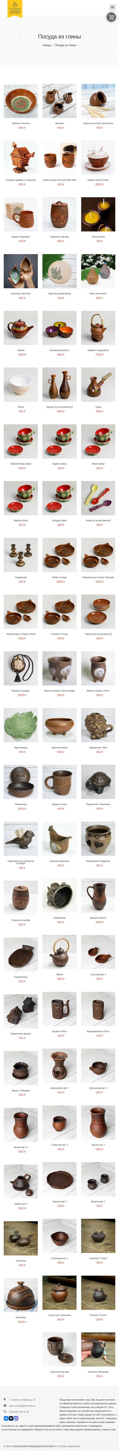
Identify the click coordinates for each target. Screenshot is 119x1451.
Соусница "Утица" (98, 1259)
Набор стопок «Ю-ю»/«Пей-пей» (59, 181)
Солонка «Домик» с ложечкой (20, 181)
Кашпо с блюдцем (21, 1092)
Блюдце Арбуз (59, 521)
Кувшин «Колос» (98, 919)
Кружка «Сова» (59, 805)
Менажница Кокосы (59, 351)
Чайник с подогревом (98, 351)
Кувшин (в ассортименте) (59, 408)
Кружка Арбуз (59, 465)
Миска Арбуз (98, 465)
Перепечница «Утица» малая (21, 635)
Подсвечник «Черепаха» (98, 805)
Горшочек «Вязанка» (98, 1373)
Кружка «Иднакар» (20, 238)
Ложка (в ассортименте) (98, 521)
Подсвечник (20, 578)
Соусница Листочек (21, 295)
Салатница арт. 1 (59, 1259)
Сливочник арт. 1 (59, 1146)
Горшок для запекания (59, 1316)
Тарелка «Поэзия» (21, 123)
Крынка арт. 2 (20, 1148)
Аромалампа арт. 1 (59, 1089)
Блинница (20, 1318)
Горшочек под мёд (59, 238)
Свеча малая (98, 238)
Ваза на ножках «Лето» (98, 692)
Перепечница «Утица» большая (98, 578)
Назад (47, 45)
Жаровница (20, 805)
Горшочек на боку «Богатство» (98, 123)
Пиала (21, 408)
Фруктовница (21, 749)
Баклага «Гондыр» (21, 692)
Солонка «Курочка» (59, 862)
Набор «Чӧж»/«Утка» (98, 181)
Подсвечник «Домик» (20, 1035)
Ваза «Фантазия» (98, 295)
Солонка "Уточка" (98, 1316)
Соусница (20, 1262)
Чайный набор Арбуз (20, 465)
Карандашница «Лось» (98, 1032)
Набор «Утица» (59, 578)
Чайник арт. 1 (21, 1205)
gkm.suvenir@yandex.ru (22, 1405)
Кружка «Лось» (59, 1032)
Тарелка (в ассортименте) (98, 635)
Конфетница (59, 919)
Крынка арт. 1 (98, 1146)
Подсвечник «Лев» (98, 749)
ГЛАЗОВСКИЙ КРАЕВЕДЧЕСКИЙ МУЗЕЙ (33, 1446)
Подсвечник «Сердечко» (98, 862)
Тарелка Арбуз (20, 521)
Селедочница (21, 978)
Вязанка (59, 123)
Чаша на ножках (59, 749)
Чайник (21, 351)
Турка (98, 408)
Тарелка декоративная (59, 295)
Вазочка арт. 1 (98, 1203)
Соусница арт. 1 (98, 975)
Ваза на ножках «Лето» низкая (59, 692)
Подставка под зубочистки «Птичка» (21, 863)
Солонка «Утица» (59, 635)
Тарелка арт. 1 (59, 1203)
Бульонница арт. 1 (98, 1089)
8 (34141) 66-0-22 (19, 1411)
